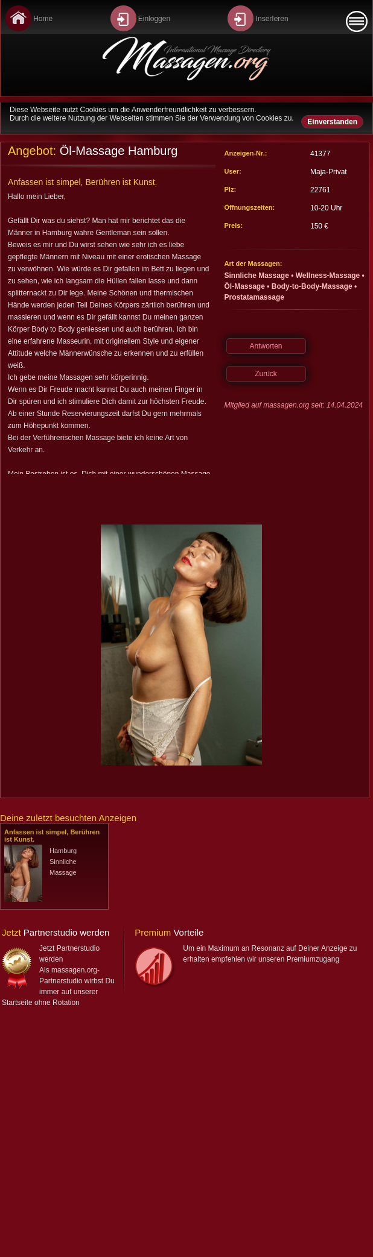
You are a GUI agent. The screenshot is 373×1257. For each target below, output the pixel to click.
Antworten (265, 346)
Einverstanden (332, 122)
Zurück (266, 374)
